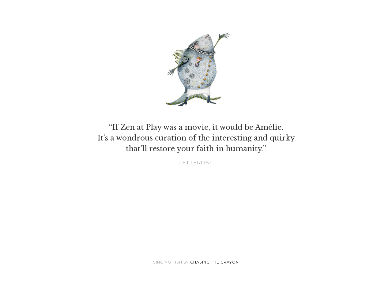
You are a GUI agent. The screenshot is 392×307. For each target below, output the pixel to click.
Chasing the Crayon (214, 262)
